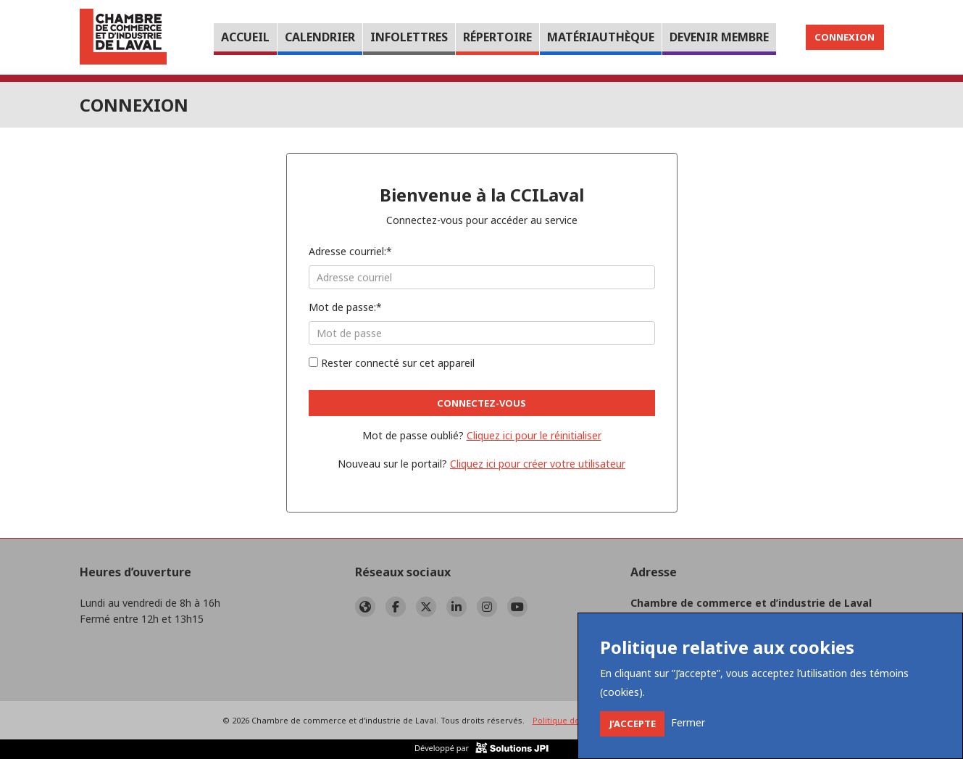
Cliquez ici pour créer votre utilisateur (537, 463)
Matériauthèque (600, 37)
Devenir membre (719, 37)
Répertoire (497, 37)
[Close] (632, 724)
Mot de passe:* (345, 307)
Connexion (844, 36)
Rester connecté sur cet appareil (392, 363)
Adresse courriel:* (350, 251)
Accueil (245, 37)
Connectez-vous (481, 403)
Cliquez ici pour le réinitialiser (534, 435)
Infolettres (409, 37)
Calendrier (320, 37)
